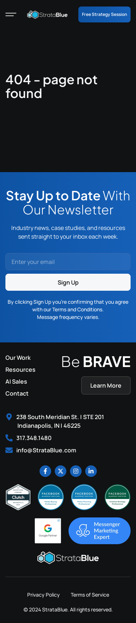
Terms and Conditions (77, 309)
